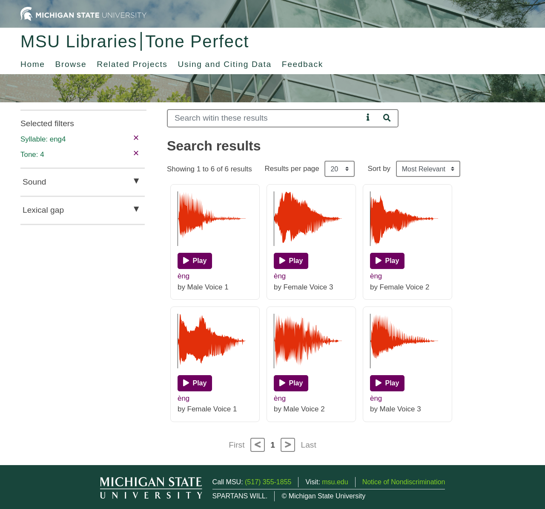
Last (308, 444)
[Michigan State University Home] (83, 13)
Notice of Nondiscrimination (403, 482)
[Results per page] (339, 169)
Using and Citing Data (225, 64)
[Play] (195, 261)
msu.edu (335, 482)
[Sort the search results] (428, 169)
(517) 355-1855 (268, 482)
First (236, 444)
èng (183, 276)
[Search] (265, 118)
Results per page (292, 169)
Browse (71, 64)
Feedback (302, 64)
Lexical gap (43, 209)
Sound (34, 181)
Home (32, 64)
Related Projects (132, 64)
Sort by (378, 169)
